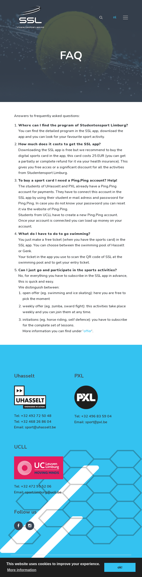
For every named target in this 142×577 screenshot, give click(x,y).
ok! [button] (119, 567)
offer (88, 331)
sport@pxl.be (96, 422)
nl (114, 17)
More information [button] (21, 570)
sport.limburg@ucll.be (43, 492)
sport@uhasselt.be (40, 427)
